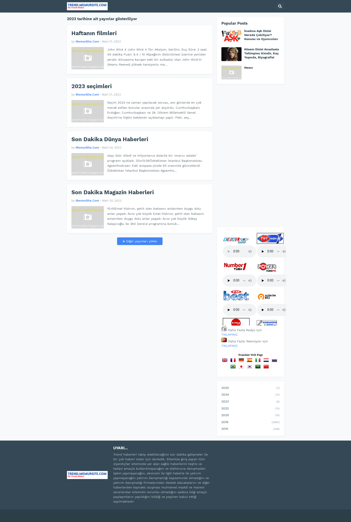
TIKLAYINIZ (229, 334)
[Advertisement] (250, 155)
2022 (250, 409)
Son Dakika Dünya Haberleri (109, 139)
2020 (250, 415)
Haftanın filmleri (94, 33)
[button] (280, 6)
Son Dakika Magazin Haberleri (112, 192)
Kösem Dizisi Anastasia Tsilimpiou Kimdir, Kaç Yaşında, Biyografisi (261, 53)
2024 (250, 395)
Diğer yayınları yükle (141, 241)
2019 (250, 422)
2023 (250, 402)
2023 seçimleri (91, 86)
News (248, 67)
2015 (250, 429)
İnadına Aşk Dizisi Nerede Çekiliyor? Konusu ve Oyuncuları (261, 35)
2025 (250, 388)
